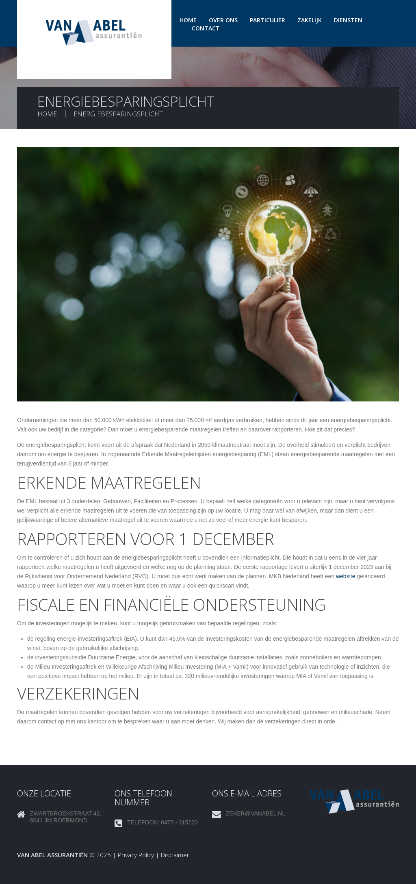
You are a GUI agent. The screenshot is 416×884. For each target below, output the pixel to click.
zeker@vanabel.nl (255, 813)
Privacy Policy (136, 855)
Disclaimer (175, 855)
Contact (206, 28)
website (345, 576)
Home (188, 20)
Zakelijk (309, 20)
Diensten (348, 20)
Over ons (223, 20)
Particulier (267, 20)
